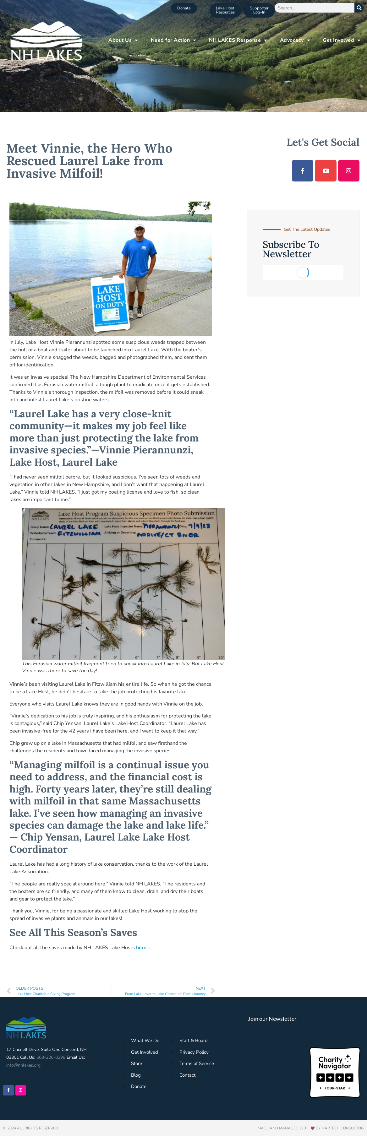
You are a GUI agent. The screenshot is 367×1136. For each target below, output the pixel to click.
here (141, 947)
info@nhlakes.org (23, 1065)
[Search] (359, 8)
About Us (123, 40)
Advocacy (295, 40)
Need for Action (173, 40)
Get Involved (342, 40)
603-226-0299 (50, 1057)
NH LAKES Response (238, 40)
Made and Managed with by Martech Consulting (311, 1128)
